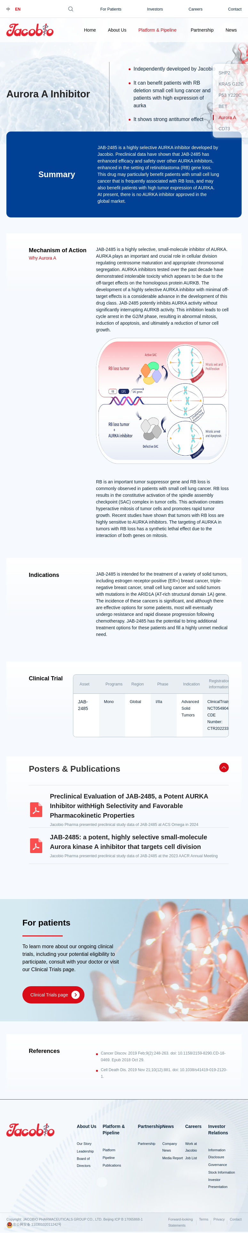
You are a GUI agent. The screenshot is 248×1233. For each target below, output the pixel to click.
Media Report (172, 1159)
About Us (117, 30)
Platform (109, 1151)
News (231, 30)
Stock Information (221, 1173)
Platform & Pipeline (157, 30)
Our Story (84, 1144)
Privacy (219, 1220)
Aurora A (227, 117)
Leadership (85, 1152)
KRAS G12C (231, 84)
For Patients (110, 9)
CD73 (224, 128)
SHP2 (224, 72)
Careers (195, 9)
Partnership (202, 30)
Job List (191, 1159)
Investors (155, 9)
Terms (203, 1220)
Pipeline (109, 1159)
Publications (112, 1167)
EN (17, 9)
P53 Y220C (230, 95)
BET (223, 106)
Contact (235, 9)
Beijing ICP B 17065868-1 (123, 1220)
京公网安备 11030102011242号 (33, 1226)
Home (90, 30)
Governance (217, 1166)
